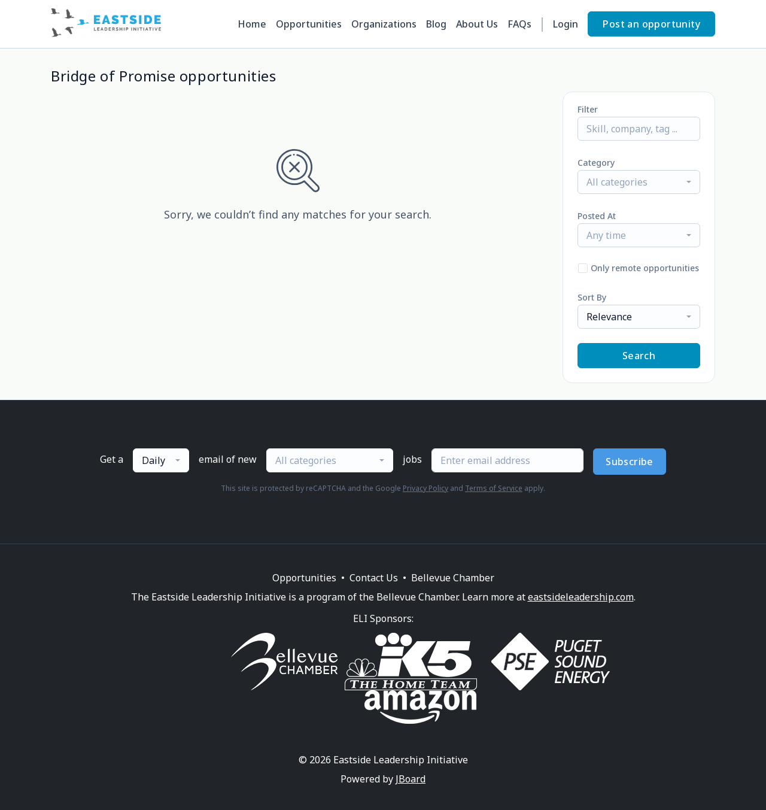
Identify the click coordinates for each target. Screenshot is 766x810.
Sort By (591, 297)
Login (565, 24)
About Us (477, 24)
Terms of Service (493, 488)
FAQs (519, 24)
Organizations (384, 24)
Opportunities (309, 24)
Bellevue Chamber (452, 577)
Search (638, 355)
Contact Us (373, 577)
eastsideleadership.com (581, 596)
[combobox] (638, 182)
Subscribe (629, 461)
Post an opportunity (651, 24)
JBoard (410, 778)
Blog (436, 24)
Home (252, 24)
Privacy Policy (425, 488)
